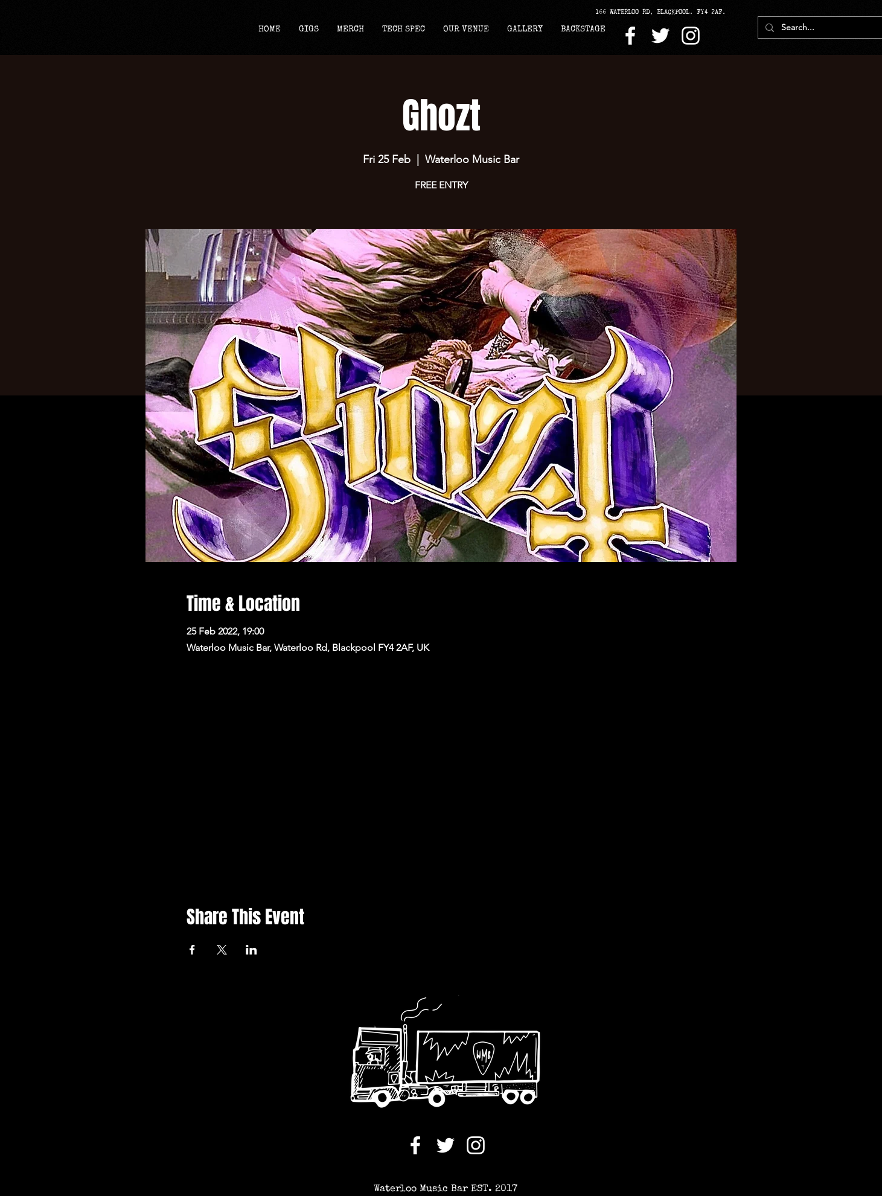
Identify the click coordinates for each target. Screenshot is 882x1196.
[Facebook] (630, 36)
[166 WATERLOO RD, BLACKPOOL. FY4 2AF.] (664, 12)
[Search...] (819, 28)
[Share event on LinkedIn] (251, 950)
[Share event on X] (222, 950)
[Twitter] (660, 36)
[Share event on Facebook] (192, 950)
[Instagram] (691, 36)
